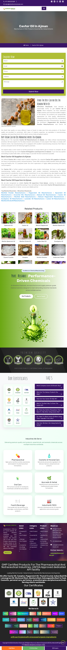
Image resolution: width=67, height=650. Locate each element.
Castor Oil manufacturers (56, 185)
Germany (43, 626)
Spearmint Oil (8, 225)
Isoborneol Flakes (58, 257)
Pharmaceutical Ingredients (33, 547)
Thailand (59, 626)
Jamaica (42, 619)
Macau (55, 613)
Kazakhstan (46, 613)
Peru (30, 626)
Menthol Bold (44, 543)
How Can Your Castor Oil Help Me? (47, 399)
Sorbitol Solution (42, 257)
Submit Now (33, 92)
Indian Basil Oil (41, 241)
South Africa (45, 632)
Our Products (26, 296)
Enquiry (55, 648)
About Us (8, 552)
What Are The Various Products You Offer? (47, 393)
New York (12, 613)
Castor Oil (25, 225)
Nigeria (30, 632)
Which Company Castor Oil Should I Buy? (49, 385)
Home (26, 45)
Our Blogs (22, 547)
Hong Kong (14, 632)
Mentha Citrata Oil (25, 241)
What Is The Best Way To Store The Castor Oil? (47, 404)
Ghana (36, 632)
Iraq (39, 613)
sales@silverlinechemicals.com (13, 4)
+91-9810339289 (9, 1)
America (32, 613)
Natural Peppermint (42, 225)
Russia (29, 619)
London (5, 619)
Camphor (25, 257)
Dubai (5, 613)
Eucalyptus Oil (58, 241)
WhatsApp (33, 648)
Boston (13, 619)
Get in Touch (41, 296)
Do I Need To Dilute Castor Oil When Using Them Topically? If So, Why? (49, 417)
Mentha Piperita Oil (59, 225)
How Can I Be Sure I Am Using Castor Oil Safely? (49, 424)
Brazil (16, 626)
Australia (51, 626)
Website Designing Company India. (34, 645)
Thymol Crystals (8, 257)
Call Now (12, 648)
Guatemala (51, 619)
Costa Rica (60, 619)
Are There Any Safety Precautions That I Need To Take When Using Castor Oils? (49, 411)
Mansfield (21, 619)
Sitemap (21, 539)
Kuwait (62, 613)
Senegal (22, 632)
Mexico (36, 619)
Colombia (9, 626)
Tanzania (54, 632)
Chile (36, 626)
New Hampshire (23, 613)
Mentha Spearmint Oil (8, 241)
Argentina (23, 626)
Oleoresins (33, 543)
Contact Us (22, 545)
